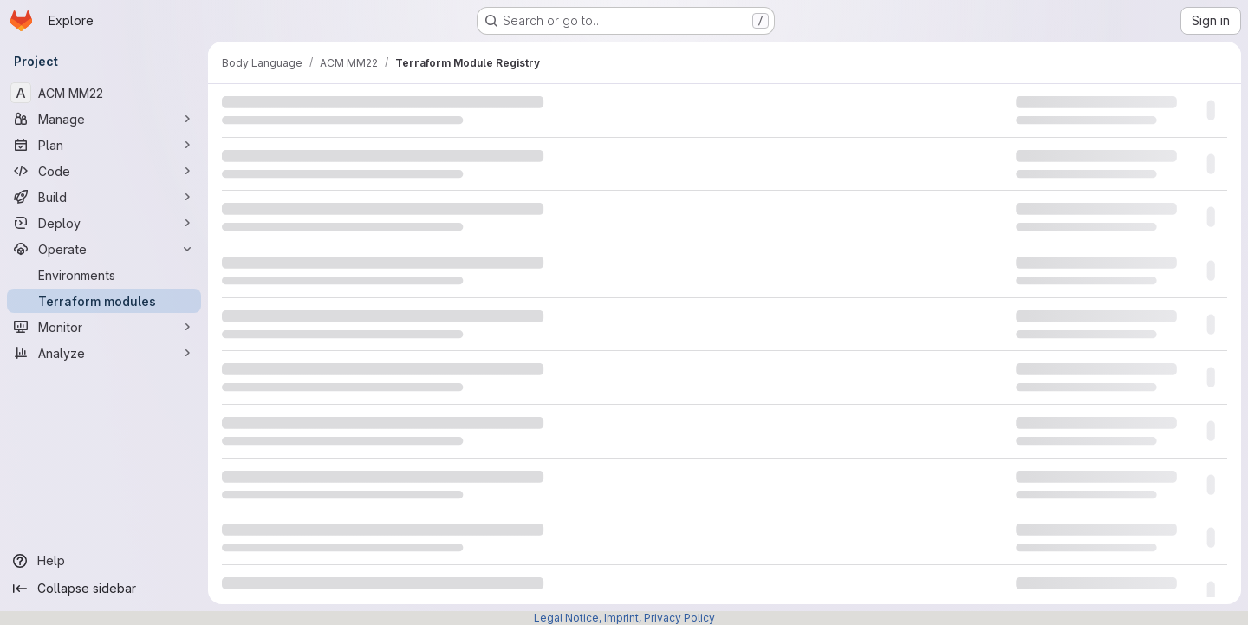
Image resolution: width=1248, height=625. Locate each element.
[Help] (104, 561)
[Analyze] (104, 353)
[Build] (104, 197)
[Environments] (104, 275)
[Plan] (104, 145)
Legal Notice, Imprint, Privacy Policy (624, 617)
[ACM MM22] (104, 93)
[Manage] (104, 119)
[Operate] (104, 249)
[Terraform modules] (104, 301)
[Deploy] (104, 223)
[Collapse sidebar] (104, 588)
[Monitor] (104, 327)
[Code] (104, 171)
